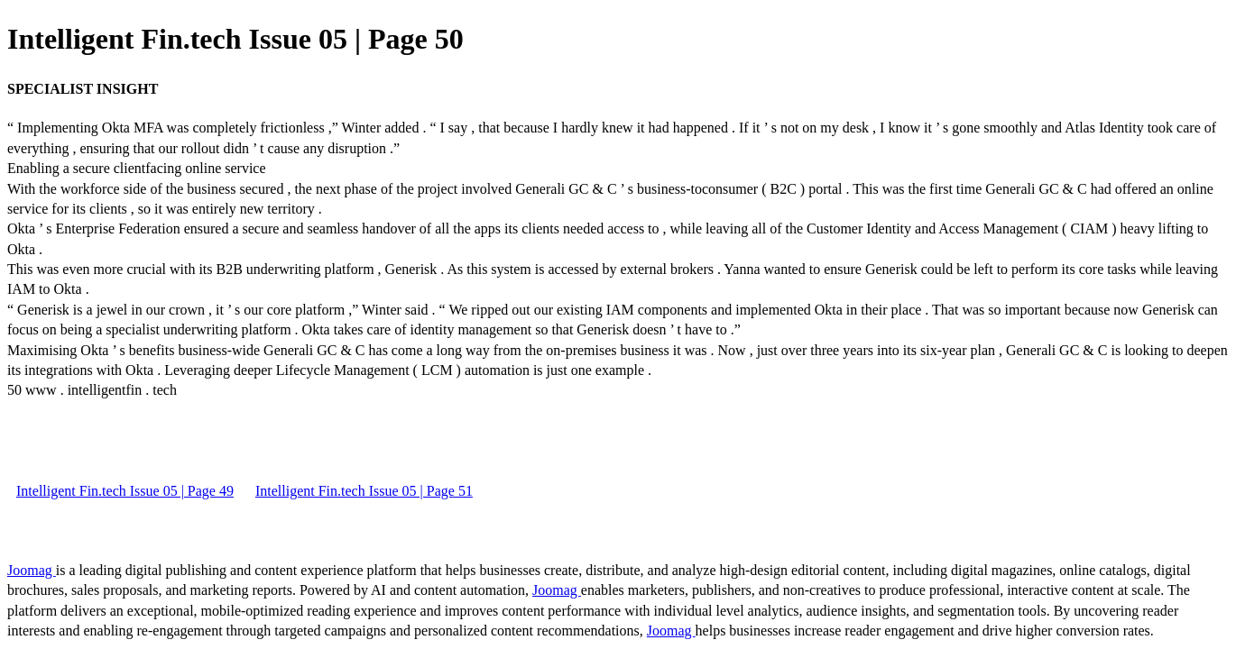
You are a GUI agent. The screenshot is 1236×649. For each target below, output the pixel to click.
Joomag (31, 570)
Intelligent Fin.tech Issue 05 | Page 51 (364, 490)
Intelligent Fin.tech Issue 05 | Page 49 (125, 490)
